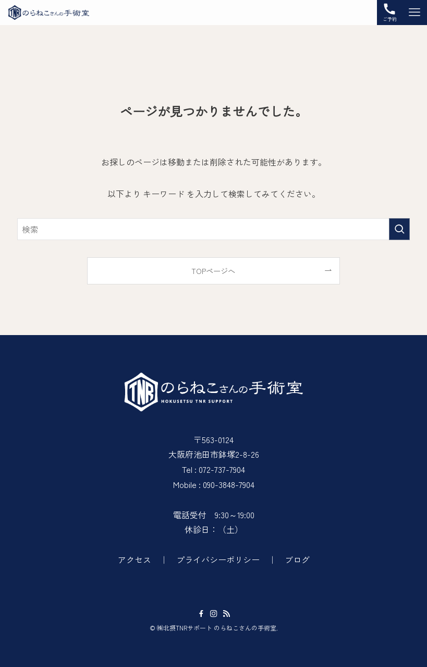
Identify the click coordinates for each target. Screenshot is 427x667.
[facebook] (201, 613)
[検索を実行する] (399, 229)
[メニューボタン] (414, 12)
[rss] (226, 613)
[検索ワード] (213, 229)
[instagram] (213, 613)
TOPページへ (213, 270)
